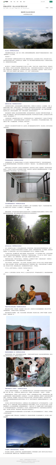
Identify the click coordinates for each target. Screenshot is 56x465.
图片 (17, 1)
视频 (21, 1)
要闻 (11, 1)
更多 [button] (24, 1)
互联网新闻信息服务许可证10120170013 (30, 459)
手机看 (47, 7)
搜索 (51, 1)
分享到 (51, 7)
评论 (14, 1)
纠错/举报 (21, 459)
